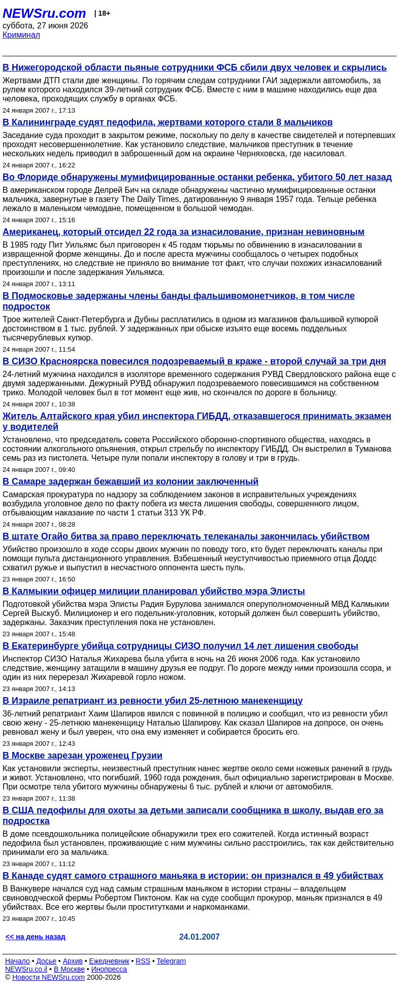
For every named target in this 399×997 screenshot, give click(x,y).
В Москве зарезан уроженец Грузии (82, 755)
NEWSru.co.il (26, 969)
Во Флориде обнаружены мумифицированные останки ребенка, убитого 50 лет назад (197, 177)
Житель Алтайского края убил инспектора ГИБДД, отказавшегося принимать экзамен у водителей (197, 421)
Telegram (171, 961)
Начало (17, 961)
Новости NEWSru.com (48, 977)
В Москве (69, 969)
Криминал (21, 34)
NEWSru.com (44, 13)
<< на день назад (35, 937)
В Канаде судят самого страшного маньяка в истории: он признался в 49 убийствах (193, 876)
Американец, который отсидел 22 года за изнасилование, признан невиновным (183, 232)
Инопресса (109, 969)
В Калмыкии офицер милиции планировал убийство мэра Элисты (154, 591)
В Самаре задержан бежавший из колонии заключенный (130, 481)
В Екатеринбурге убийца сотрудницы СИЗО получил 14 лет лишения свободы (180, 646)
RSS (143, 961)
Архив (73, 961)
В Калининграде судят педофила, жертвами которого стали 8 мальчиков (168, 122)
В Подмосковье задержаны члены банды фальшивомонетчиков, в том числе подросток (179, 301)
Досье (46, 961)
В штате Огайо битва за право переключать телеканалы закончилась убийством (186, 536)
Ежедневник (109, 961)
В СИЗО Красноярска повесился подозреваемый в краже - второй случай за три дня (194, 361)
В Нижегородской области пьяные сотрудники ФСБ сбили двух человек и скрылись (195, 67)
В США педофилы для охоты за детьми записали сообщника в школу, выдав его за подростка (193, 815)
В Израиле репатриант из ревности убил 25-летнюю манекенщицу (153, 701)
